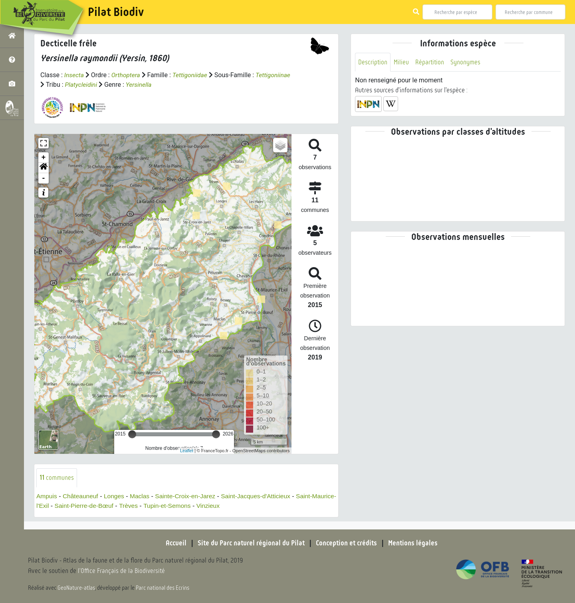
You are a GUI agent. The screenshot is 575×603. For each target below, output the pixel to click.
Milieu (401, 62)
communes (57, 477)
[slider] (132, 434)
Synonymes (467, 62)
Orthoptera (126, 75)
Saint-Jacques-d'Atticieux (261, 496)
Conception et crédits (347, 543)
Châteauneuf (81, 496)
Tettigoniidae (192, 75)
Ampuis (47, 496)
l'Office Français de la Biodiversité (122, 571)
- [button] (44, 178)
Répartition (430, 62)
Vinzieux (237, 505)
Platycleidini (118, 84)
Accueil (173, 543)
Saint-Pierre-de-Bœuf (110, 505)
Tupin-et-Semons (195, 505)
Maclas (142, 496)
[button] (43, 168)
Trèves (155, 505)
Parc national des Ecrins (163, 587)
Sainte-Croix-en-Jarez (189, 496)
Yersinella (177, 84)
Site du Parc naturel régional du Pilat (250, 543)
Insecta (74, 75)
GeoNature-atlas (76, 587)
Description (373, 62)
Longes (116, 496)
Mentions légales (415, 543)
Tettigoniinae (58, 84)
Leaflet (186, 450)
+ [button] (44, 157)
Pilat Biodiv (116, 12)
